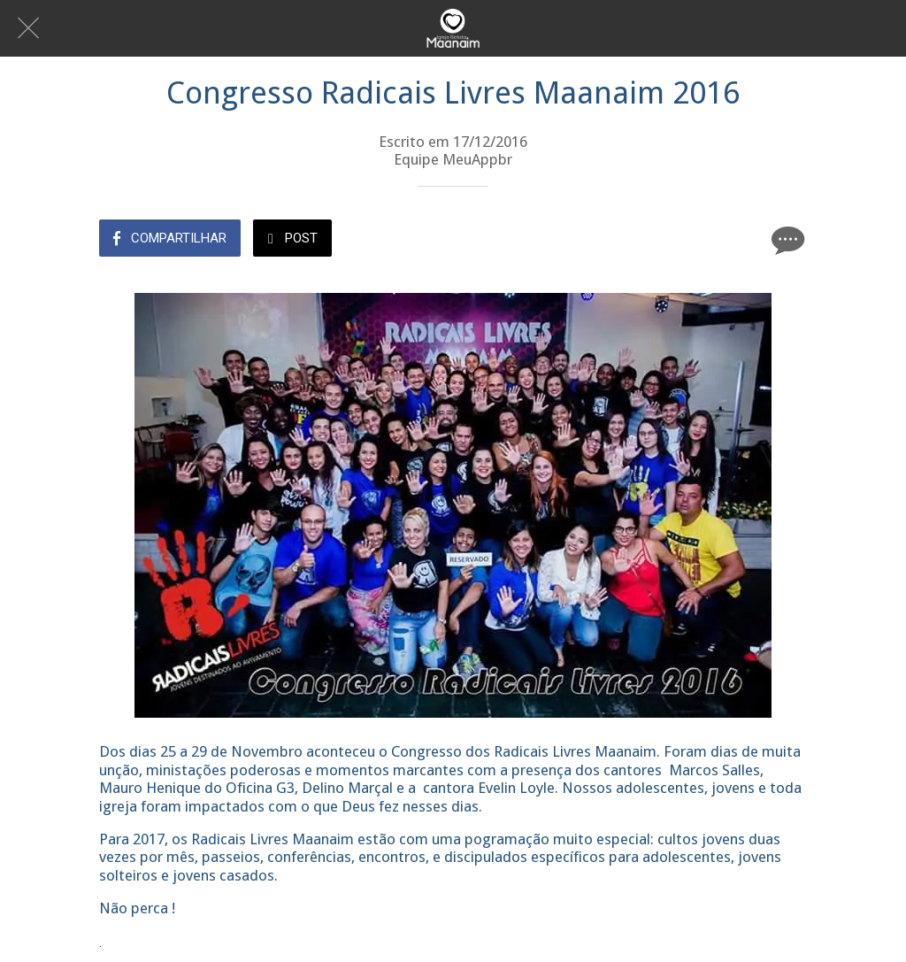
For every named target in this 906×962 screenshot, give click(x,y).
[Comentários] (785, 240)
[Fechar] (28, 28)
